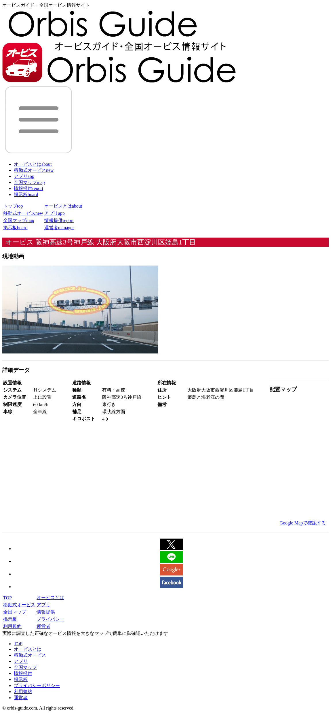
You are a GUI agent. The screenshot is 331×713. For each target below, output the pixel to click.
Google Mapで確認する (303, 522)
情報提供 (28, 188)
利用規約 (12, 626)
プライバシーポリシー (37, 685)
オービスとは (33, 164)
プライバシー (50, 619)
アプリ (24, 176)
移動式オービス (34, 170)
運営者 (59, 227)
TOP (7, 597)
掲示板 (26, 194)
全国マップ (29, 182)
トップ (13, 206)
